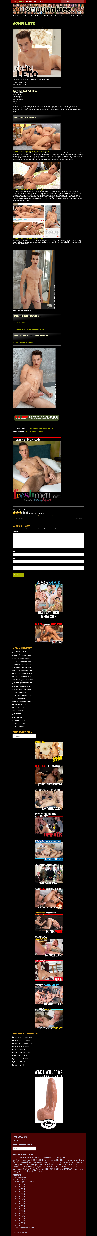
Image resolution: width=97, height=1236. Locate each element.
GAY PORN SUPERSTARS (25, 1181)
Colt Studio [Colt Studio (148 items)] (47, 1160)
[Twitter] (14, 1140)
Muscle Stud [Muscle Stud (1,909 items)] (59, 1166)
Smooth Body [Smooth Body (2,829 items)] (52, 1168)
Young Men (52, 515)
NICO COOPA (18, 711)
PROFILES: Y (21, 1224)
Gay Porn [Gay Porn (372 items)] (46, 1162)
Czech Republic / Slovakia (28, 27)
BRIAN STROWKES (26, 1052)
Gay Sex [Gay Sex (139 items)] (65, 1162)
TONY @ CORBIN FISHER (22, 667)
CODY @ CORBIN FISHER (22, 655)
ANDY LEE (25, 1046)
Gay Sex (39, 515)
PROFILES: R (21, 1212)
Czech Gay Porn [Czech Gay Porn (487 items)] (24, 1162)
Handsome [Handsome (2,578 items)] (56, 1164)
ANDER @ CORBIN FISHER (23, 683)
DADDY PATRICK (19, 698)
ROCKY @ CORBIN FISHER (23, 661)
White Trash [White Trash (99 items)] (43, 1171)
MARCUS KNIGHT (20, 652)
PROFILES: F (21, 1191)
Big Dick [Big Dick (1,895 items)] (62, 1157)
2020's (19, 27)
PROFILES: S (21, 1213)
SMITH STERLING (20, 723)
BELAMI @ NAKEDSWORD (34, 431)
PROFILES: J (21, 1198)
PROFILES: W (21, 1220)
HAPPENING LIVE (20, 1178)
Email (14, 558)
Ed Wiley (22, 1065)
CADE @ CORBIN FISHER (22, 695)
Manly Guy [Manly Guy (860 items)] (33, 1166)
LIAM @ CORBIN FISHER (22, 658)
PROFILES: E (21, 1190)
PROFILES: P (21, 1208)
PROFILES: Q (21, 1210)
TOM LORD (24, 1059)
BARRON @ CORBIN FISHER (23, 670)
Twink (42, 515)
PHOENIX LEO (19, 708)
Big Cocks (16, 515)
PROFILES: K (21, 1200)
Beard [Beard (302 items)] (40, 1158)
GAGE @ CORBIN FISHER (22, 689)
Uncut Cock (47, 515)
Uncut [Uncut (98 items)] (24, 1171)
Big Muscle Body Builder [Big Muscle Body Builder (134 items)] (74, 1158)
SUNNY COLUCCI (25, 1040)
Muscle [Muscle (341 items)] (49, 1167)
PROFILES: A (21, 1183)
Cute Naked (26, 515)
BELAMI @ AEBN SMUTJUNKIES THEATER (41, 428)
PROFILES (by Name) (21, 1179)
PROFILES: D (21, 1188)
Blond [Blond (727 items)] (18, 1160)
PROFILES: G (21, 1193)
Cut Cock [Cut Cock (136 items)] (53, 1160)
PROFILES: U (21, 1217)
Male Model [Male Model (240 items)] (24, 1167)
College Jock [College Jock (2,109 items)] (36, 1159)
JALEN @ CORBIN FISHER (23, 673)
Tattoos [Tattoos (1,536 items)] (68, 1168)
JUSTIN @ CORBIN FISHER (23, 677)
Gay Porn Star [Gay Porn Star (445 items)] (56, 1162)
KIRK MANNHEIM (25, 1062)
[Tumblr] (17, 1140)
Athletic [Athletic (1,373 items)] (23, 1157)
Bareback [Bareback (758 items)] (32, 1157)
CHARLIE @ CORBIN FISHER (23, 680)
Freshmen (37, 27)
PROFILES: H (21, 1195)
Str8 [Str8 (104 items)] (62, 1169)
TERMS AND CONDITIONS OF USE (26, 1227)
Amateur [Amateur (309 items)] (16, 1158)
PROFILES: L (21, 1201)
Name (14, 551)
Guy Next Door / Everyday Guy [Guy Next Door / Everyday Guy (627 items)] (29, 1164)
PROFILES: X (21, 1222)
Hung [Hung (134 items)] (65, 1164)
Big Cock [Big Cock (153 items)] (54, 1158)
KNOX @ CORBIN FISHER (22, 701)
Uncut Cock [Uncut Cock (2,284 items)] (33, 1171)
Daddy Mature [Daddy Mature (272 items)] (37, 1162)
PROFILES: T (21, 1215)
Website (15, 565)
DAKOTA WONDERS (20, 704)
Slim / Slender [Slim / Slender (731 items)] (36, 1169)
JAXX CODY (18, 714)
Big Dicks (21, 515)
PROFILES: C (21, 1186)
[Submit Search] (62, 1)
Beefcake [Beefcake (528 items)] (47, 1158)
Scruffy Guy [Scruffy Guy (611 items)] (23, 1169)
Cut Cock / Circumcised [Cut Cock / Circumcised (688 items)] (67, 1160)
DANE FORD (28, 1056)
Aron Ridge (28, 1037)
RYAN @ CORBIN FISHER (22, 664)
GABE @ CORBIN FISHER (22, 686)
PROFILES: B (21, 1184)
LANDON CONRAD (20, 692)
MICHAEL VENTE (19, 720)
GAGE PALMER (19, 726)
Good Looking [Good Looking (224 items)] (73, 1162)
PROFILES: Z (21, 1225)
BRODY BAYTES (24, 1049)
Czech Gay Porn (32, 515)
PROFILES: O (21, 1207)
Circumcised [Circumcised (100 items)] (24, 1160)
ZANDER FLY (18, 717)
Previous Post (19, 518)
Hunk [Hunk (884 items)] (69, 1164)
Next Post (79, 518)
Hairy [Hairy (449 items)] (46, 1164)
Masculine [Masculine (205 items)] (42, 1167)
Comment (15, 531)
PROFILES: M (21, 1203)
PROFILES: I (21, 1196)
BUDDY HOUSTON (26, 1043)
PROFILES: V (21, 1218)
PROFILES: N (21, 1205)
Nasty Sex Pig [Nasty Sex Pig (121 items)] (71, 1167)
